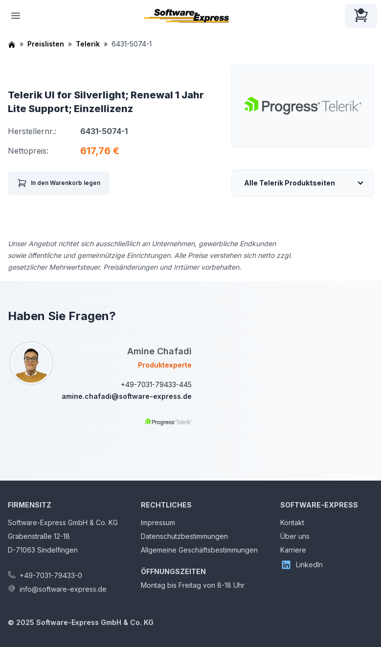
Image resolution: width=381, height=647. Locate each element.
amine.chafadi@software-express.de (127, 396)
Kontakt (292, 522)
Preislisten (45, 44)
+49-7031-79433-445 (156, 384)
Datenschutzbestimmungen (184, 536)
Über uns (295, 536)
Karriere (293, 550)
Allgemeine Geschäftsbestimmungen (199, 550)
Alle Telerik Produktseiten (289, 183)
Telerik (88, 44)
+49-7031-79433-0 (51, 575)
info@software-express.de (63, 589)
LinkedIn (301, 565)
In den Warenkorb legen (58, 183)
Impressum (158, 522)
